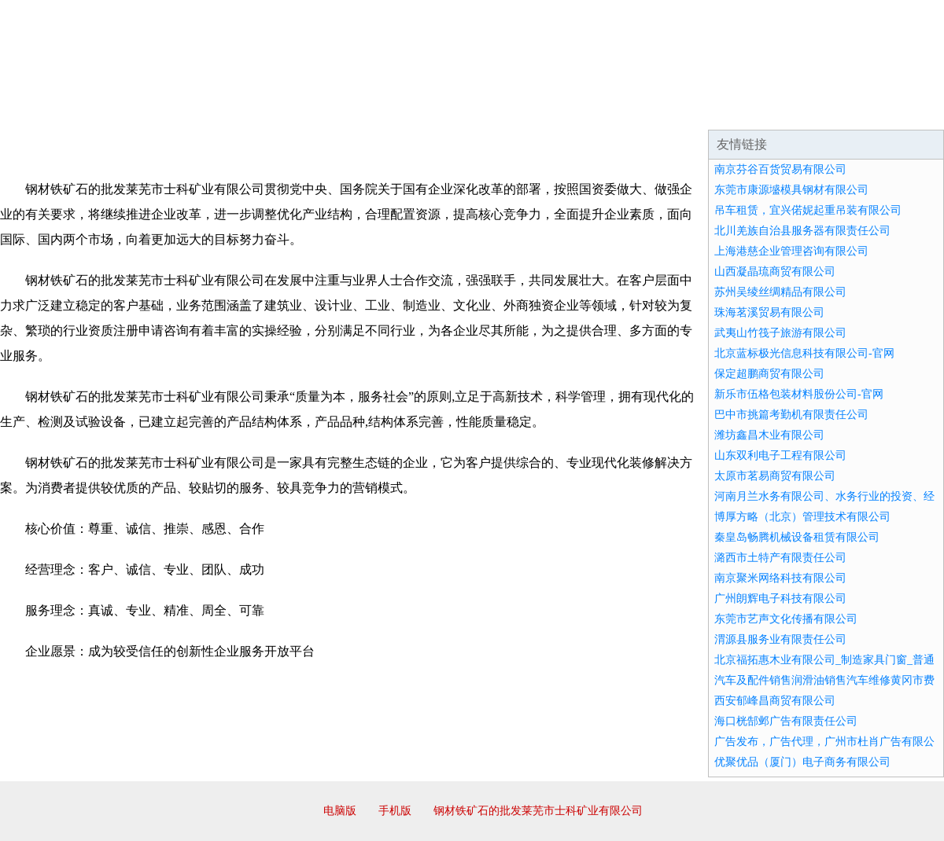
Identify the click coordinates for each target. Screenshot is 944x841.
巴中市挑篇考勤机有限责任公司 (791, 414)
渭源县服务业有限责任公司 (780, 639)
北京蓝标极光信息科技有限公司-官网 (804, 353)
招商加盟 (522, 110)
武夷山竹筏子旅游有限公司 (780, 333)
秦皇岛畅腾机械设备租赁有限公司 (796, 537)
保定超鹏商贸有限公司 (769, 374)
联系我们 (711, 110)
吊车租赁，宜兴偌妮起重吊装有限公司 (808, 210)
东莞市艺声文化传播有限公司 (785, 619)
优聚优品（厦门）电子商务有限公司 (802, 762)
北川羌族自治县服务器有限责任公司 (802, 231)
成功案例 (428, 110)
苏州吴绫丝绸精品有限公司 (780, 292)
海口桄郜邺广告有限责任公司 (785, 721)
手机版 (394, 811)
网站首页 (50, 110)
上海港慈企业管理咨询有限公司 (791, 251)
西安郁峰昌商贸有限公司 (774, 701)
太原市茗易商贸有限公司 (774, 476)
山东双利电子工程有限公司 (780, 455)
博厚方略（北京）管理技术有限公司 (802, 517)
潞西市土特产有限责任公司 (780, 558)
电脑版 (339, 811)
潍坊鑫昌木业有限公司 (769, 435)
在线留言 (900, 110)
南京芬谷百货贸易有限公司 (780, 169)
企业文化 (239, 110)
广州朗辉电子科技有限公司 (780, 598)
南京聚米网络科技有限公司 (780, 578)
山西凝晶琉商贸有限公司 (774, 271)
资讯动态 (806, 110)
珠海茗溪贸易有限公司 (769, 312)
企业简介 (145, 110)
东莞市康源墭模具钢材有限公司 (791, 190)
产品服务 (334, 110)
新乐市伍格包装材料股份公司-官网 (798, 394)
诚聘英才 (617, 110)
